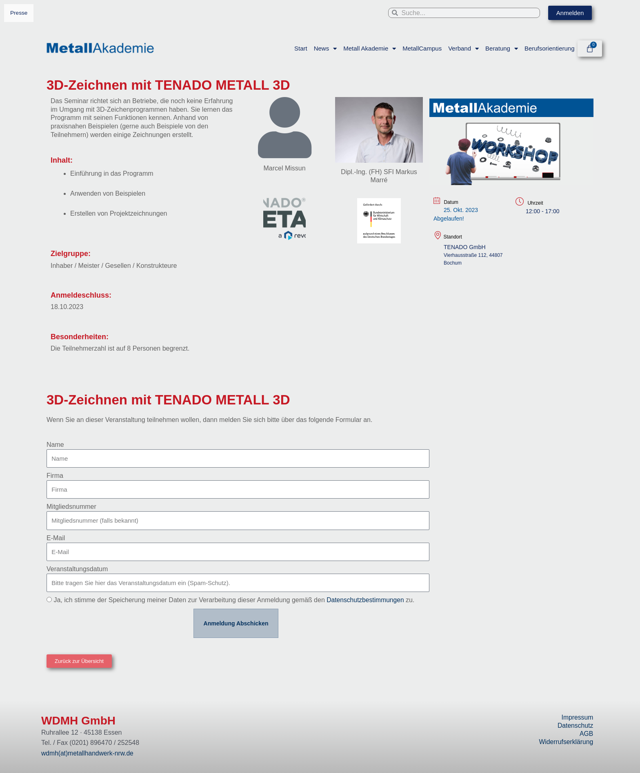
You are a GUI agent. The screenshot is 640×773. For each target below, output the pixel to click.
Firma (55, 475)
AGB (586, 733)
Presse (18, 13)
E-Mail (56, 537)
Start (300, 48)
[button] (79, 661)
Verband (463, 48)
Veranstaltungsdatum (77, 568)
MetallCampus (422, 48)
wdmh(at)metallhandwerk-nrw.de (88, 753)
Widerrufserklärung (565, 741)
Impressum (577, 717)
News (325, 48)
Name (55, 444)
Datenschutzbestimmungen (366, 599)
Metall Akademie (369, 48)
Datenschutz (575, 725)
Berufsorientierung (549, 48)
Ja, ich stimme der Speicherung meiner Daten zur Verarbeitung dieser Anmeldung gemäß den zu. (234, 599)
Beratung (501, 48)
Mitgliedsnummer (71, 506)
